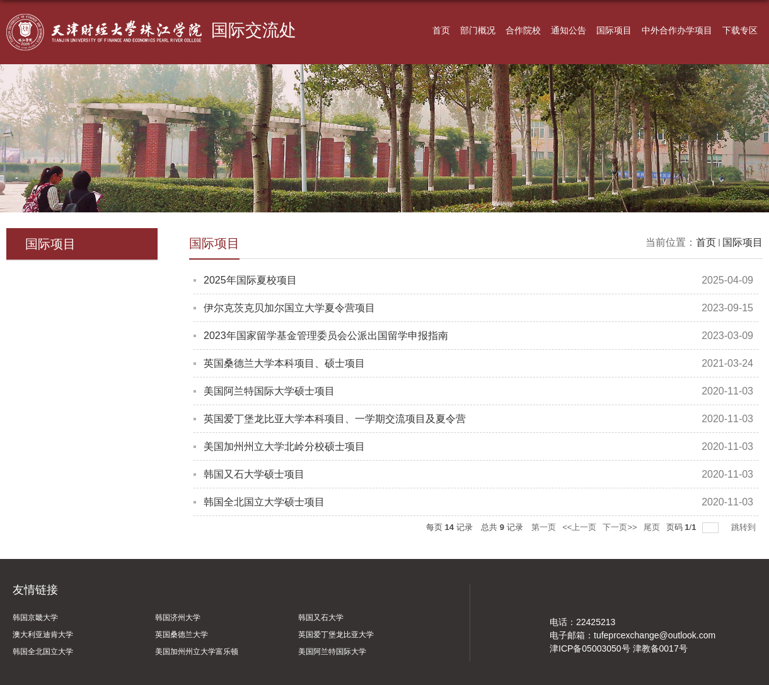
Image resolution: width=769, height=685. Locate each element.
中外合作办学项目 (677, 30)
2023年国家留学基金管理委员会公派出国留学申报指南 (326, 335)
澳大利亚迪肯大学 (43, 634)
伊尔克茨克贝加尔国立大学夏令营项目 (289, 307)
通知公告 (568, 30)
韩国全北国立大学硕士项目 (264, 502)
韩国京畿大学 (35, 617)
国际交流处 (253, 31)
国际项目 (614, 30)
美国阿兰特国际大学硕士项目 (269, 391)
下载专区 (740, 30)
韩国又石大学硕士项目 (254, 474)
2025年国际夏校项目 (250, 280)
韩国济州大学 (177, 617)
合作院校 (523, 30)
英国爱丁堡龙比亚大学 (336, 634)
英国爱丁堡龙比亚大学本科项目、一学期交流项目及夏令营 (335, 418)
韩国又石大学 (321, 617)
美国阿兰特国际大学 (332, 651)
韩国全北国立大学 (43, 651)
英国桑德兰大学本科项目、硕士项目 (284, 363)
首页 (441, 30)
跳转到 (744, 527)
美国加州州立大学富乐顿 (196, 651)
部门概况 (477, 30)
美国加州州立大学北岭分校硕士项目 (284, 446)
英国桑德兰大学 (181, 634)
